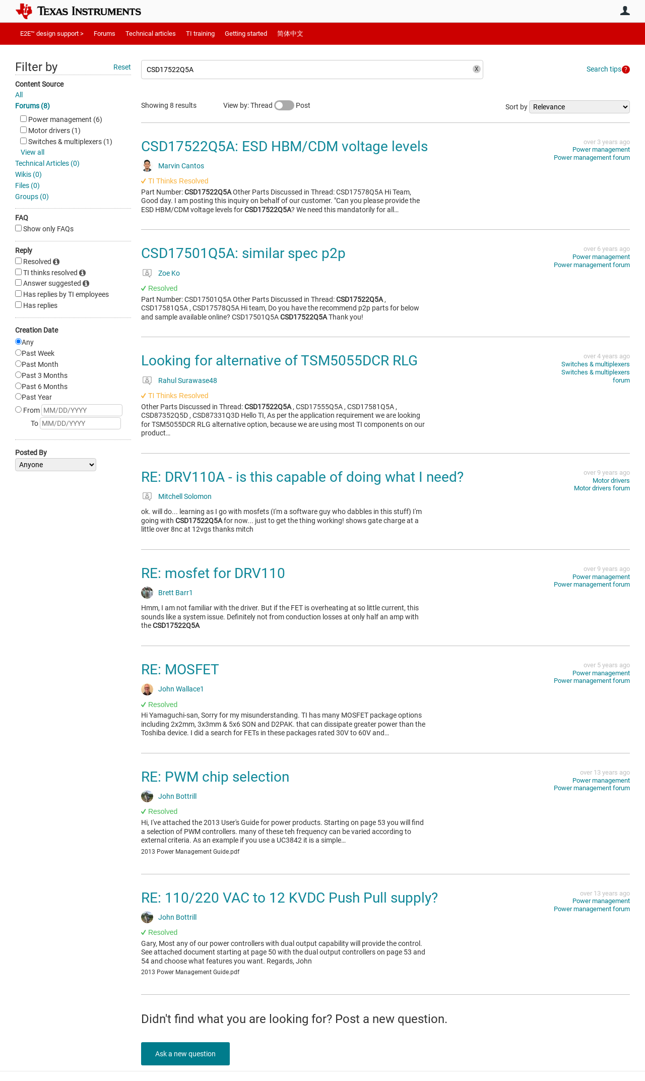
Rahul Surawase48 (187, 380)
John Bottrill (177, 796)
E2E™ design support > (52, 33)
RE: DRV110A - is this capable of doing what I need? (302, 477)
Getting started (246, 33)
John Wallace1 (181, 689)
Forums (104, 33)
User (625, 11)
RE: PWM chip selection (215, 777)
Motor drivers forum (602, 488)
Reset (122, 67)
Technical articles (150, 33)
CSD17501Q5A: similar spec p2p (243, 253)
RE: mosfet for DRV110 (213, 573)
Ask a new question (186, 1054)
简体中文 (290, 33)
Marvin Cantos (181, 166)
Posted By (31, 453)
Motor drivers (611, 480)
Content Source (39, 84)
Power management (601, 149)
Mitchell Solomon (185, 496)
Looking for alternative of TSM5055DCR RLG (279, 360)
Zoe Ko (169, 273)
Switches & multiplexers (595, 364)
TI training (200, 33)
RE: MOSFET (180, 669)
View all (32, 152)
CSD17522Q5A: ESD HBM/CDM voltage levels (284, 146)
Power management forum (592, 157)
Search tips (604, 69)
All (19, 95)
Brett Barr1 (175, 593)
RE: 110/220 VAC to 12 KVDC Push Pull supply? (289, 897)
